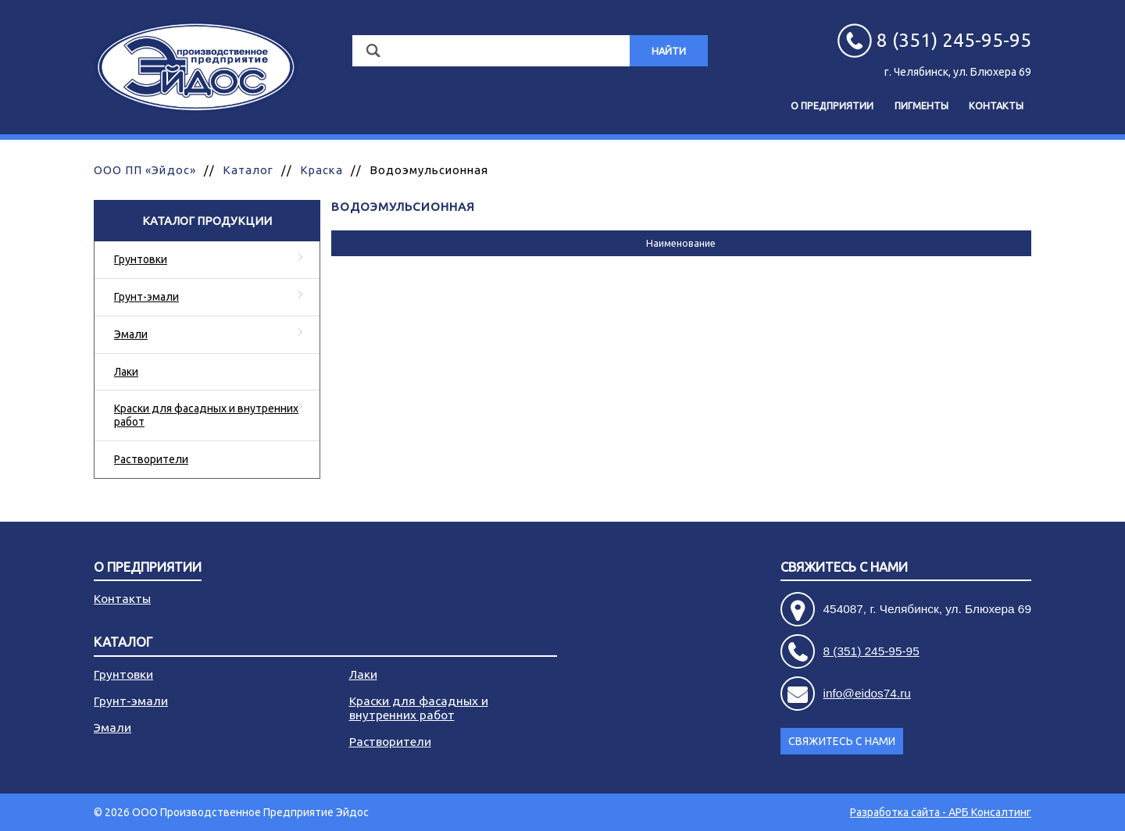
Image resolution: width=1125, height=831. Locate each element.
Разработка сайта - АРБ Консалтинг (940, 812)
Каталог (248, 170)
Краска (321, 170)
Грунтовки (140, 259)
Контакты (996, 105)
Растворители (151, 459)
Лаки (126, 372)
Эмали (131, 334)
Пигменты (921, 105)
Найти (669, 50)
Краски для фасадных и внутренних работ (206, 415)
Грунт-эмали (146, 297)
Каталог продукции (207, 220)
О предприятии (832, 105)
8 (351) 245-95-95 (871, 651)
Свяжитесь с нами (844, 567)
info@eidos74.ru (867, 693)
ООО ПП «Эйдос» (145, 170)
